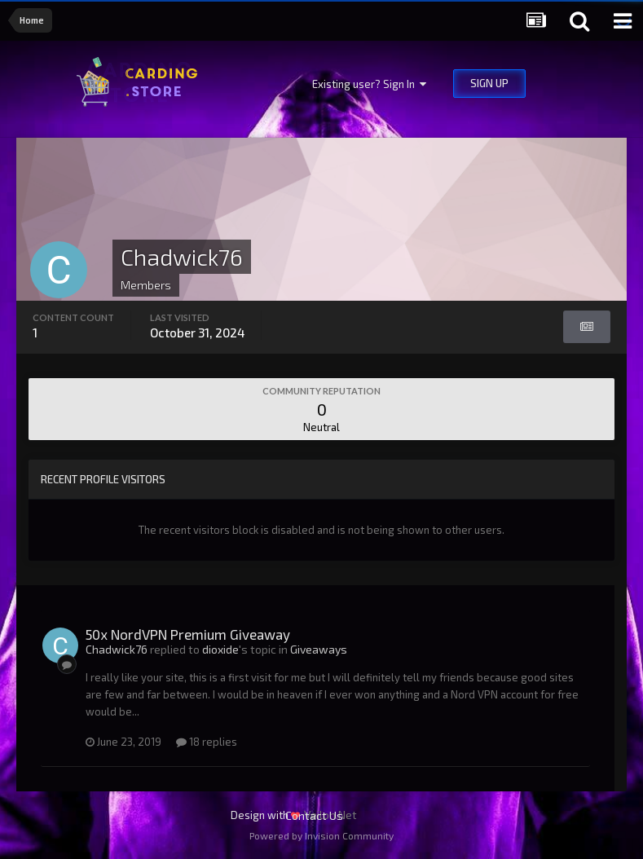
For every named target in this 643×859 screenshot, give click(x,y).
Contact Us (314, 815)
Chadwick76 (117, 649)
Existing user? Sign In (369, 83)
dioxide (220, 649)
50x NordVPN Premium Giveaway (188, 634)
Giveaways (318, 649)
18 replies (206, 741)
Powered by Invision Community (321, 835)
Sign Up (489, 83)
